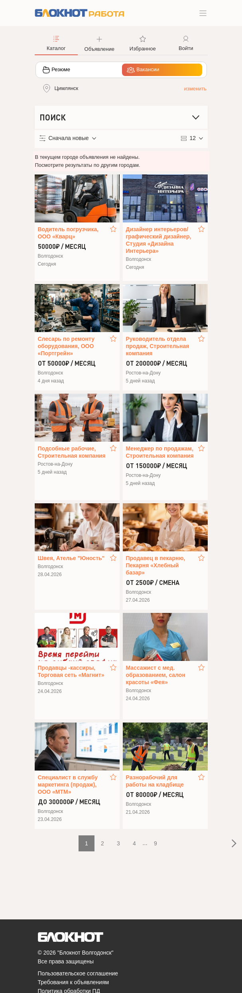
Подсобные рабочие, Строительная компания (72, 452)
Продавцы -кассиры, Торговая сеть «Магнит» (71, 671)
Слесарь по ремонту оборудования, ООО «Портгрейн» (66, 346)
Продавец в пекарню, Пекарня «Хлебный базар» (155, 565)
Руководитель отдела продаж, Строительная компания (157, 346)
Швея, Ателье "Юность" (71, 558)
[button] (99, 42)
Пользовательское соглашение (78, 973)
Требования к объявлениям (73, 982)
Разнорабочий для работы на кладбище (155, 781)
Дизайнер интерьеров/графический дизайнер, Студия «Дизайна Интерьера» (158, 240)
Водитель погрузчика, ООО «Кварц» (68, 233)
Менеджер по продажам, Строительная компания (160, 452)
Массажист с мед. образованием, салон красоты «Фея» (155, 675)
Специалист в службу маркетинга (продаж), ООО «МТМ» (68, 784)
